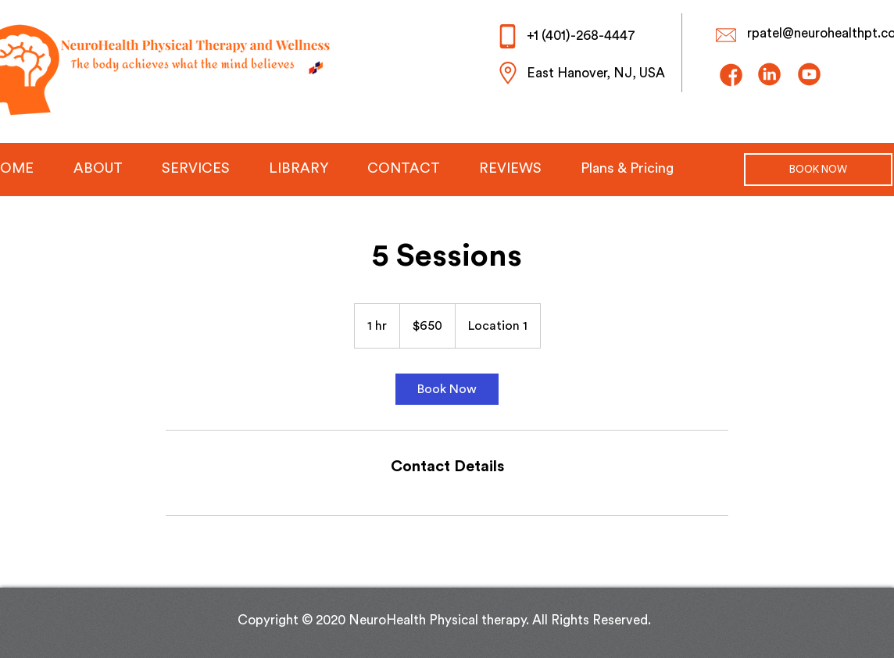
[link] (447, 389)
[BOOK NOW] (818, 169)
